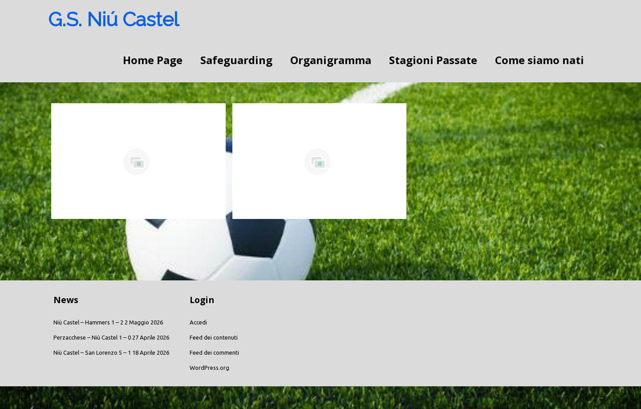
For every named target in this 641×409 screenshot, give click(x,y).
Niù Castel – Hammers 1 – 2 (88, 322)
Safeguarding (236, 60)
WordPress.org (209, 367)
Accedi (198, 322)
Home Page (153, 60)
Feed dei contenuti (214, 337)
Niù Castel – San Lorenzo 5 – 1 (92, 352)
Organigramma (330, 60)
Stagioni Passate (433, 60)
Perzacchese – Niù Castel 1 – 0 (92, 337)
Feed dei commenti (214, 352)
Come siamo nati (539, 60)
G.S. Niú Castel (113, 19)
